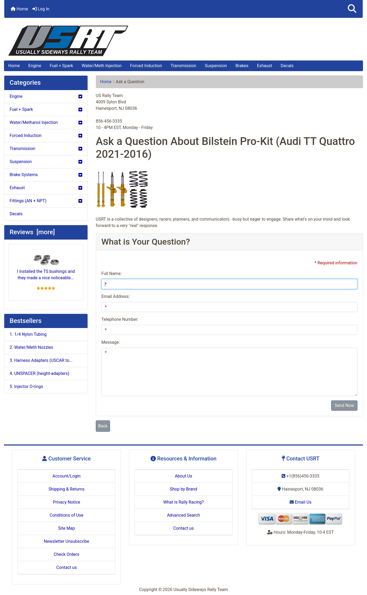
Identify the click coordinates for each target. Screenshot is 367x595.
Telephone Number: (120, 319)
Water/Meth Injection (102, 65)
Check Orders (66, 554)
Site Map (66, 528)
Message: (110, 342)
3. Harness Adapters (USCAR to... (41, 360)
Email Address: (115, 296)
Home (19, 8)
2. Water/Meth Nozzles (31, 347)
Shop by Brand (183, 489)
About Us (183, 476)
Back (103, 425)
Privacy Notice (66, 502)
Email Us (300, 502)
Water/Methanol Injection (46, 122)
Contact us (66, 567)
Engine (34, 65)
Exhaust (264, 65)
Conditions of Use (66, 515)
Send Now (344, 405)
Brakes (241, 65)
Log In (40, 8)
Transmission (183, 65)
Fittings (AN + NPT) (46, 200)
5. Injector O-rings (26, 386)
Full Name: (111, 273)
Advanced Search (183, 515)
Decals (287, 65)
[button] (352, 9)
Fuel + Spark (61, 65)
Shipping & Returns (67, 489)
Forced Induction (146, 65)
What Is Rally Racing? (183, 502)
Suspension (216, 65)
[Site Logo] (183, 41)
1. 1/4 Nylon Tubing (28, 334)
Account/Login (67, 476)
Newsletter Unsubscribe (66, 541)
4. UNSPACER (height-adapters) (39, 373)
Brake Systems (46, 174)
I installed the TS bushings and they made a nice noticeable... (46, 264)
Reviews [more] (32, 232)
